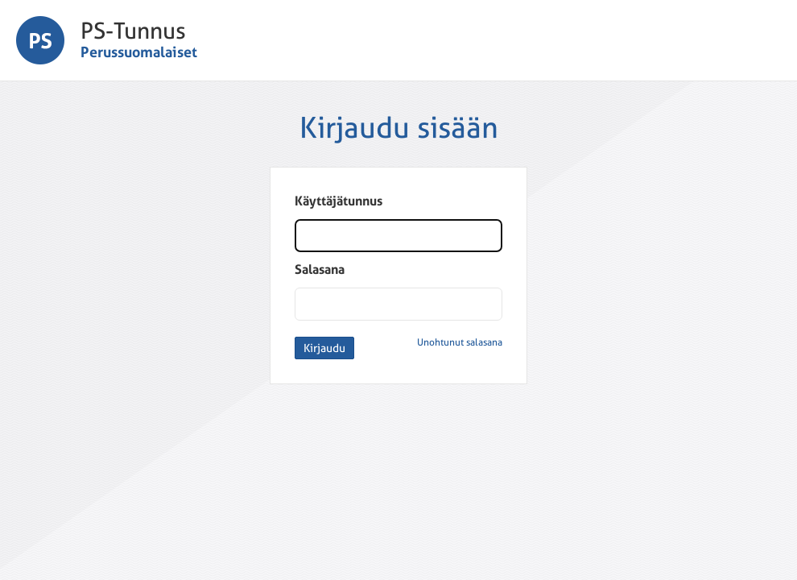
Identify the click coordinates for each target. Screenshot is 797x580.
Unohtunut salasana (459, 342)
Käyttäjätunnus (338, 201)
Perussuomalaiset (139, 52)
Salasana (320, 269)
